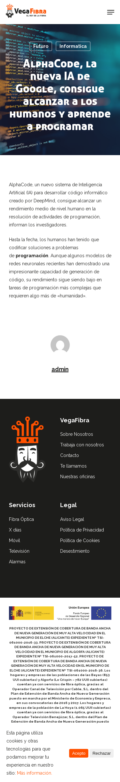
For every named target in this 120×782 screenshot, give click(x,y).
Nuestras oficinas (77, 476)
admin (60, 369)
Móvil (14, 540)
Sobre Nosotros (76, 434)
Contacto (69, 455)
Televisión (19, 551)
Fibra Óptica (21, 519)
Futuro (40, 46)
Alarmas (17, 561)
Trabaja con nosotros (82, 444)
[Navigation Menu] (110, 12)
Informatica (73, 46)
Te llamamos (73, 466)
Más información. (34, 773)
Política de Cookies (80, 540)
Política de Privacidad (82, 529)
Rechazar (101, 753)
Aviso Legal (72, 519)
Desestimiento (75, 551)
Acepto (78, 753)
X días (15, 529)
